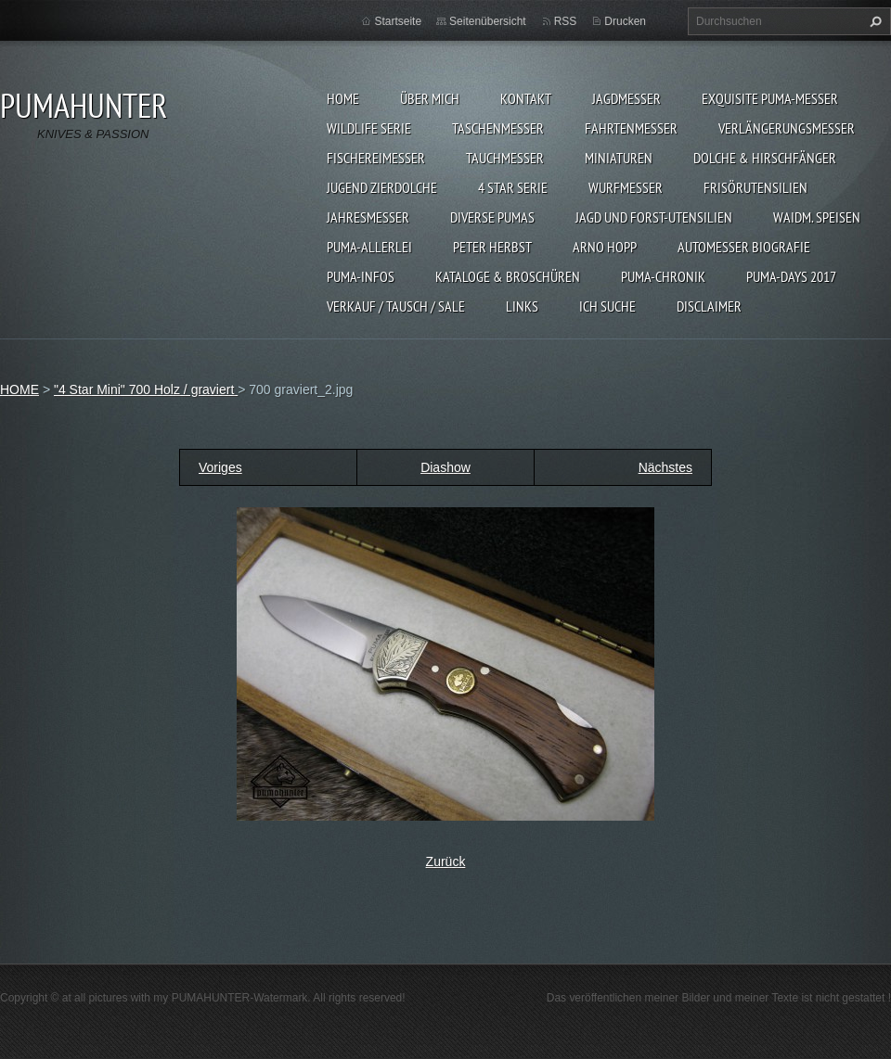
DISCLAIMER (709, 306)
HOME (343, 98)
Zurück (446, 861)
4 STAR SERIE (513, 187)
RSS (565, 21)
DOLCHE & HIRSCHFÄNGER (764, 157)
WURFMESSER (625, 187)
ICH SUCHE (607, 306)
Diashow (445, 467)
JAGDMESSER (626, 98)
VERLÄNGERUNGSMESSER (786, 128)
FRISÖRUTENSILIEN (755, 187)
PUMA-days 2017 (791, 276)
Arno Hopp (605, 246)
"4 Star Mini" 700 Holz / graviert (146, 389)
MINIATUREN (618, 157)
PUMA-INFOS (360, 276)
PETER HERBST (492, 246)
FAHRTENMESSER (631, 128)
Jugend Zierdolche (382, 187)
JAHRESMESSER (368, 217)
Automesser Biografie (744, 246)
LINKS (522, 306)
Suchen (873, 21)
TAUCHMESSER (505, 157)
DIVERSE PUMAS (492, 217)
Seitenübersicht (487, 21)
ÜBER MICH (429, 98)
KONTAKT (525, 98)
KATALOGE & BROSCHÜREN (507, 276)
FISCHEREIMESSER (376, 157)
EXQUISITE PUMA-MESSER (770, 98)
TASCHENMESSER (498, 128)
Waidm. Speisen (816, 217)
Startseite (397, 21)
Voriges (220, 467)
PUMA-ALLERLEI (369, 246)
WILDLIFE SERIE (369, 128)
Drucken (625, 21)
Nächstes (665, 467)
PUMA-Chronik (663, 276)
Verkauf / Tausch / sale (396, 306)
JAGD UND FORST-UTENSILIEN (653, 217)
